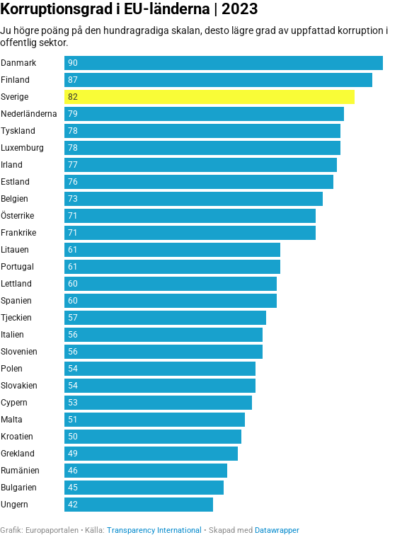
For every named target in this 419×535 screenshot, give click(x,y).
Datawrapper (277, 530)
